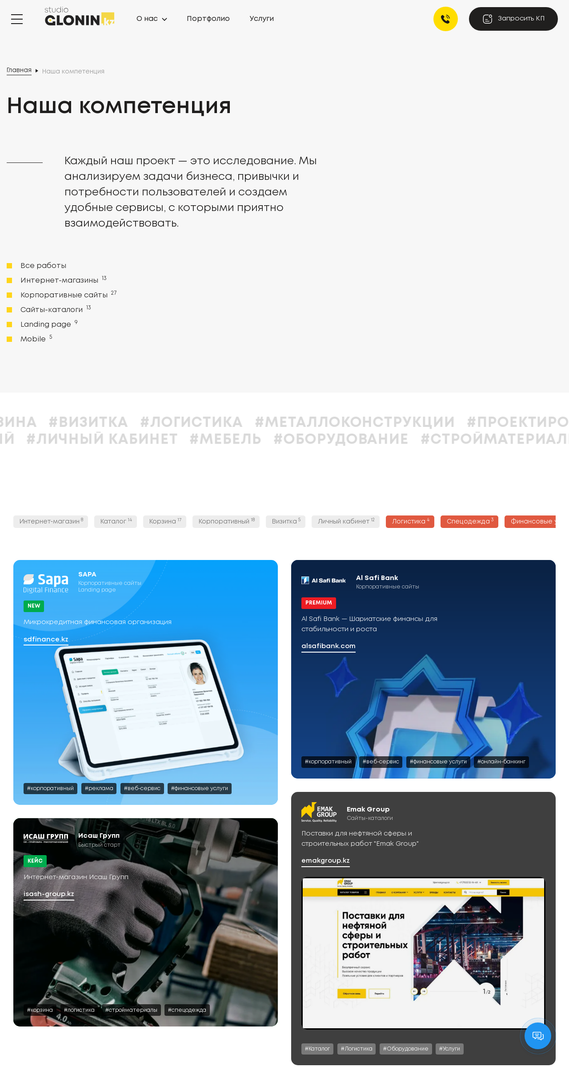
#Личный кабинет (227, 440)
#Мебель (351, 440)
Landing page (48, 324)
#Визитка (214, 423)
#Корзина (121, 423)
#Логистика (317, 423)
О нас (147, 19)
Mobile (35, 339)
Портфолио (208, 19)
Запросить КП (513, 19)
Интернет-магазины (62, 280)
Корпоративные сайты (67, 295)
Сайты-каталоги (54, 309)
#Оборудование (466, 440)
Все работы (43, 266)
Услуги (262, 19)
